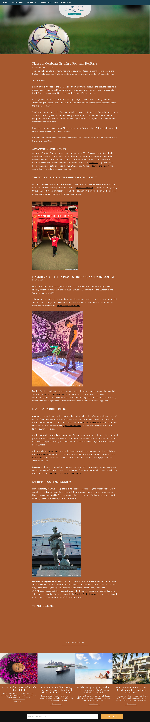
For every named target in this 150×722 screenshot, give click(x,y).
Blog (56, 2)
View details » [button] (18, 701)
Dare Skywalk (42, 454)
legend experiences (72, 426)
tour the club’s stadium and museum (65, 473)
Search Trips (45, 2)
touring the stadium (100, 166)
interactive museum (84, 188)
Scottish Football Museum (86, 594)
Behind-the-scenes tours (94, 422)
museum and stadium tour (68, 306)
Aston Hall (93, 163)
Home (6, 2)
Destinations (31, 2)
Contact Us (66, 2)
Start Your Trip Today (75, 642)
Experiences (17, 2)
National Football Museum (55, 394)
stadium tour (52, 451)
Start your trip (112, 716)
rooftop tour (37, 457)
